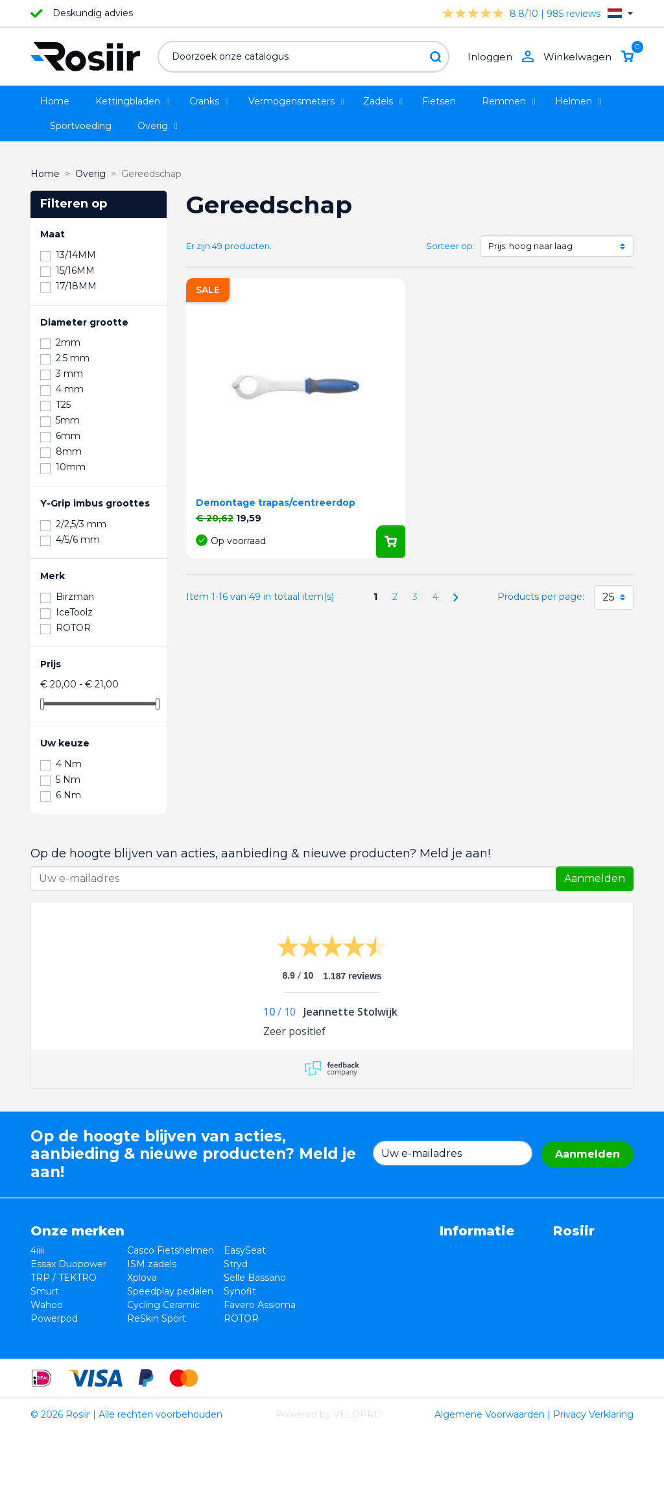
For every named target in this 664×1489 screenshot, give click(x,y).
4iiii (37, 1250)
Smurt (44, 1305)
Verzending (348, 1305)
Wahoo (46, 1332)
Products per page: (540, 596)
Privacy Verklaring (593, 1472)
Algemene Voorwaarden (489, 1472)
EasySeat (227, 1250)
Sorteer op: (450, 246)
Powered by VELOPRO (329, 1472)
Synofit (222, 1305)
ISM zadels (142, 1277)
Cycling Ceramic (154, 1332)
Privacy (338, 1291)
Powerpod (54, 1346)
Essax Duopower (68, 1277)
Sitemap (341, 1332)
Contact (340, 1318)
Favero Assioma (242, 1332)
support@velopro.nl (545, 1332)
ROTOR (223, 1346)
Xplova (133, 1291)
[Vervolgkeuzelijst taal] (620, 13)
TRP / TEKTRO (63, 1291)
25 (608, 597)
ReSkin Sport (147, 1346)
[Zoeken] (303, 57)
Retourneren (351, 1277)
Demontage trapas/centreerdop (275, 502)
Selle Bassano (237, 1291)
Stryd (218, 1277)
